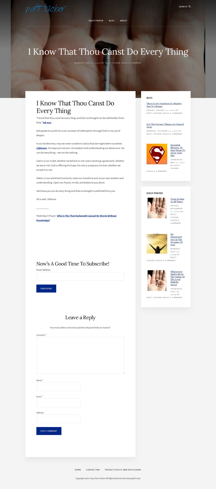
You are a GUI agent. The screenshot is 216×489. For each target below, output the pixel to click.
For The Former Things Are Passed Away (165, 125)
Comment (41, 335)
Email (39, 396)
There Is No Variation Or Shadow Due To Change (164, 104)
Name (39, 380)
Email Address (43, 270)
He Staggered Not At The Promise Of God (177, 239)
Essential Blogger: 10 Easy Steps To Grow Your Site (178, 150)
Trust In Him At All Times (177, 200)
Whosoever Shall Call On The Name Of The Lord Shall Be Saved (178, 278)
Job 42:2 (47, 122)
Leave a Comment (131, 63)
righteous (41, 148)
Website (40, 413)
